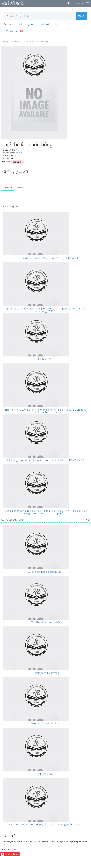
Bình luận (20, 187)
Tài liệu (18, 41)
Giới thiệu (7, 187)
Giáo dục (18, 152)
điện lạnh (45, 24)
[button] (86, 519)
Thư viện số (6, 41)
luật (21, 24)
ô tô (56, 24)
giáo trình (32, 24)
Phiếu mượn (14, 31)
